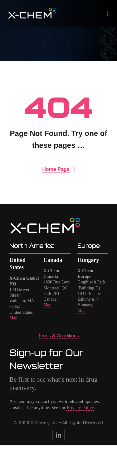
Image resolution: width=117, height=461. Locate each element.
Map (13, 318)
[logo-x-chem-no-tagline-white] (32, 10)
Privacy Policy (80, 407)
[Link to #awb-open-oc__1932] (108, 13)
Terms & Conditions (58, 335)
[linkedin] (58, 435)
